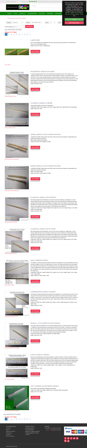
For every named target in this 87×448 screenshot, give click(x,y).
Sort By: (28, 22)
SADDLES (22, 13)
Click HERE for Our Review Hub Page (53, 428)
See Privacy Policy (74, 22)
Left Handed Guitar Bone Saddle (17, 398)
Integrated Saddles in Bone (17, 84)
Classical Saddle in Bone (17, 115)
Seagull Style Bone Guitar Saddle (17, 335)
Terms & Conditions (10, 436)
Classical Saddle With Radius (17, 210)
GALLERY (42, 13)
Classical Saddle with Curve (17, 241)
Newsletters (8, 434)
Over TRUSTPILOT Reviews (53, 430)
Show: (47, 22)
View (59, 22)
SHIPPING (58, 13)
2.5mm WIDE (17, 52)
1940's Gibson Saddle (17, 272)
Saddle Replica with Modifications (17, 147)
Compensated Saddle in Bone (17, 304)
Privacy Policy (9, 433)
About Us (8, 429)
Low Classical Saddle (17, 367)
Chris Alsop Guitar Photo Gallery (17, 18)
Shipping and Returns (10, 431)
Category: (9, 22)
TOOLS (9, 13)
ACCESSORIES (32, 13)
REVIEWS (50, 13)
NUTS (15, 13)
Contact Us (8, 428)
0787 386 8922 (11, 1)
